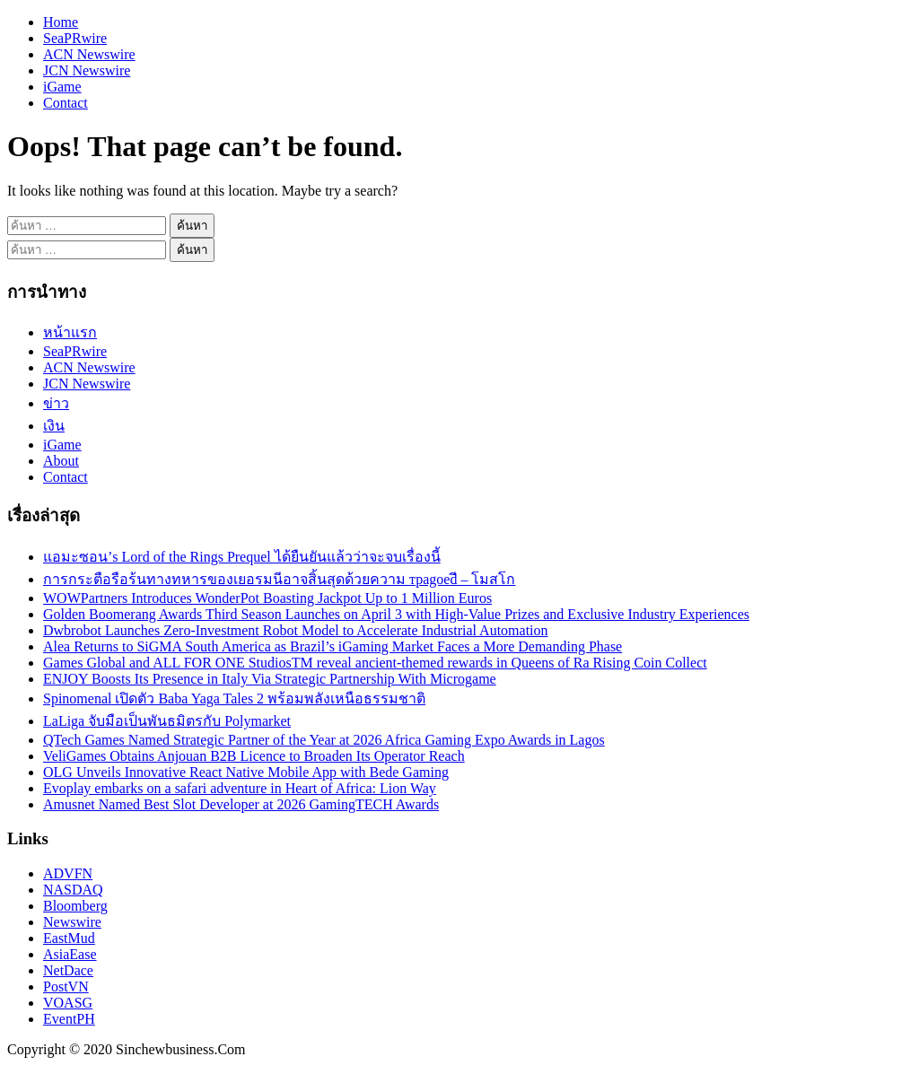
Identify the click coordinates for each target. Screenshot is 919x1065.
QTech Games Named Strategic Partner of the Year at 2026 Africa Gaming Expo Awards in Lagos (324, 739)
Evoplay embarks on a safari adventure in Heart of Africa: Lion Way (239, 788)
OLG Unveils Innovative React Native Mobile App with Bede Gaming (246, 772)
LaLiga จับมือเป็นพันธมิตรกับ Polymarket (167, 721)
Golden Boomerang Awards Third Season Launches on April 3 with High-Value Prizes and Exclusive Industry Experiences (396, 614)
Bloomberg (75, 905)
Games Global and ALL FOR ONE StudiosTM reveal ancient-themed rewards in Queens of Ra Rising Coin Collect (375, 662)
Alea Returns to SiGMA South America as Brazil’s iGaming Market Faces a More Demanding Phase (332, 646)
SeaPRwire (75, 38)
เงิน (54, 425)
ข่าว (56, 403)
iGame (62, 86)
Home (60, 22)
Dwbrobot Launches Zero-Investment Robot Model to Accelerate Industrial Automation (295, 630)
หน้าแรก (70, 332)
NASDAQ (73, 889)
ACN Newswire (89, 54)
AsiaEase (70, 954)
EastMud (69, 938)
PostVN (66, 986)
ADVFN (67, 873)
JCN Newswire (86, 70)
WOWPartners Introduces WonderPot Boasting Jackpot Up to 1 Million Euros (267, 598)
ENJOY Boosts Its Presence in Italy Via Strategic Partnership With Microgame (269, 678)
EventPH (69, 1018)
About (61, 460)
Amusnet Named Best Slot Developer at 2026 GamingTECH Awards (241, 804)
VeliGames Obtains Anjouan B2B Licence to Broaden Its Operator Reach (254, 756)
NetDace (68, 970)
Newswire (72, 922)
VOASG (67, 1002)
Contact (65, 102)
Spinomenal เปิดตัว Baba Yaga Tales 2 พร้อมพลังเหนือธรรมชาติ (234, 698)
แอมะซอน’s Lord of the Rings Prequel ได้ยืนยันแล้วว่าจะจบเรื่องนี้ (242, 556)
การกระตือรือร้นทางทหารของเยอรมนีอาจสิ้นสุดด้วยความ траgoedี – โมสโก (279, 579)
